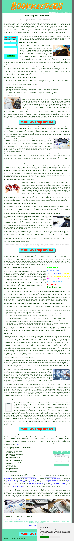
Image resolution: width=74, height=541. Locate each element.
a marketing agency (30, 478)
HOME (50, 12)
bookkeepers (30, 327)
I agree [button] (42, 536)
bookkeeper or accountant (62, 31)
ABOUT (57, 12)
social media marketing (15, 480)
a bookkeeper (47, 39)
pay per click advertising (37, 483)
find (8, 436)
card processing (55, 478)
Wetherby (43, 255)
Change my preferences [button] (54, 536)
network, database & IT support (27, 485)
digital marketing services (18, 486)
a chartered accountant (61, 483)
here (18, 444)
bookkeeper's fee (63, 58)
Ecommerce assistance (54, 481)
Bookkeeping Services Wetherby (17, 448)
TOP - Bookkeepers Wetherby (12, 519)
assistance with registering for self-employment (29, 404)
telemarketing (8, 478)
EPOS (32, 480)
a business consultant (27, 477)
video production (50, 477)
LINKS (53, 12)
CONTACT (61, 12)
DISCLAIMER (67, 12)
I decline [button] (46, 536)
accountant (30, 70)
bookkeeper (41, 441)
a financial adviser (50, 480)
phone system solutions (58, 485)
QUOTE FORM (30, 423)
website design (12, 483)
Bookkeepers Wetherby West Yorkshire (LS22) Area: (19, 23)
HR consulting (27, 481)
